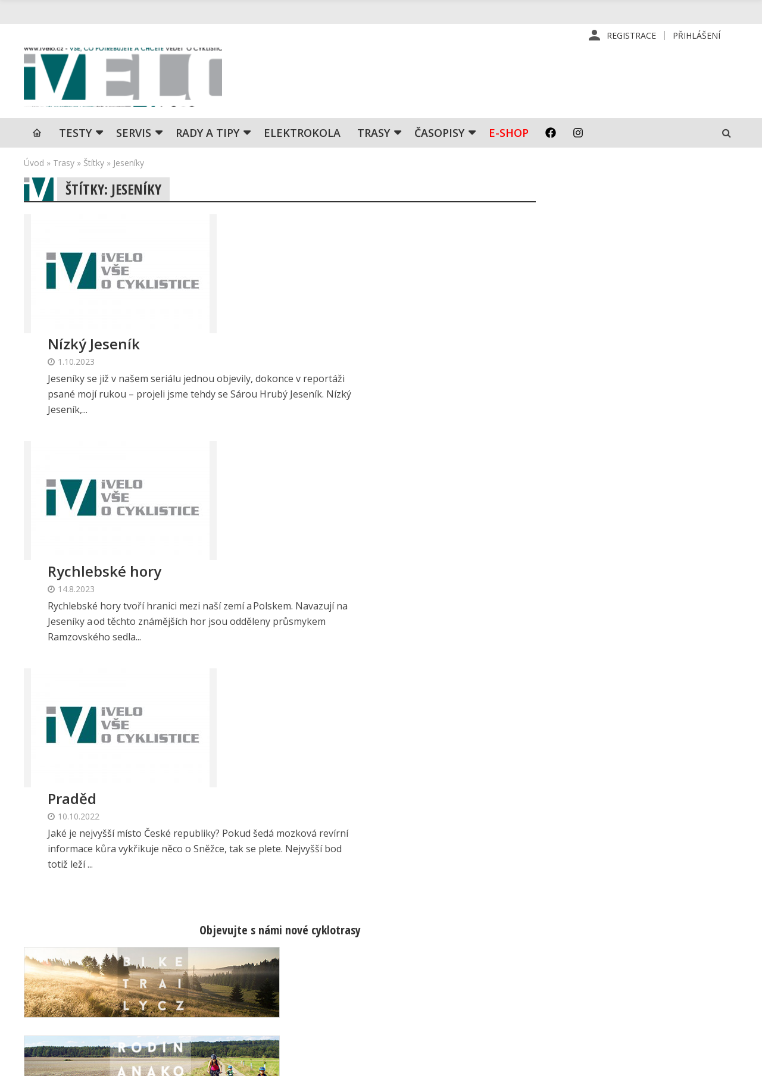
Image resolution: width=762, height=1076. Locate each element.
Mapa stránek (620, 958)
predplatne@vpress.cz (322, 987)
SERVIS (133, 134)
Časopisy (439, 134)
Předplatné (446, 939)
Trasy (373, 134)
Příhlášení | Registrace (639, 920)
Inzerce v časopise (461, 958)
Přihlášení (696, 35)
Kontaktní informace (633, 939)
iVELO (125, 78)
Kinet (726, 1060)
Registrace (631, 35)
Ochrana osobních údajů (471, 1015)
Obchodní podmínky (463, 996)
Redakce (440, 920)
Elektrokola (302, 134)
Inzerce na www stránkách (477, 977)
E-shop (509, 134)
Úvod (34, 164)
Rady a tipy (207, 134)
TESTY (75, 134)
